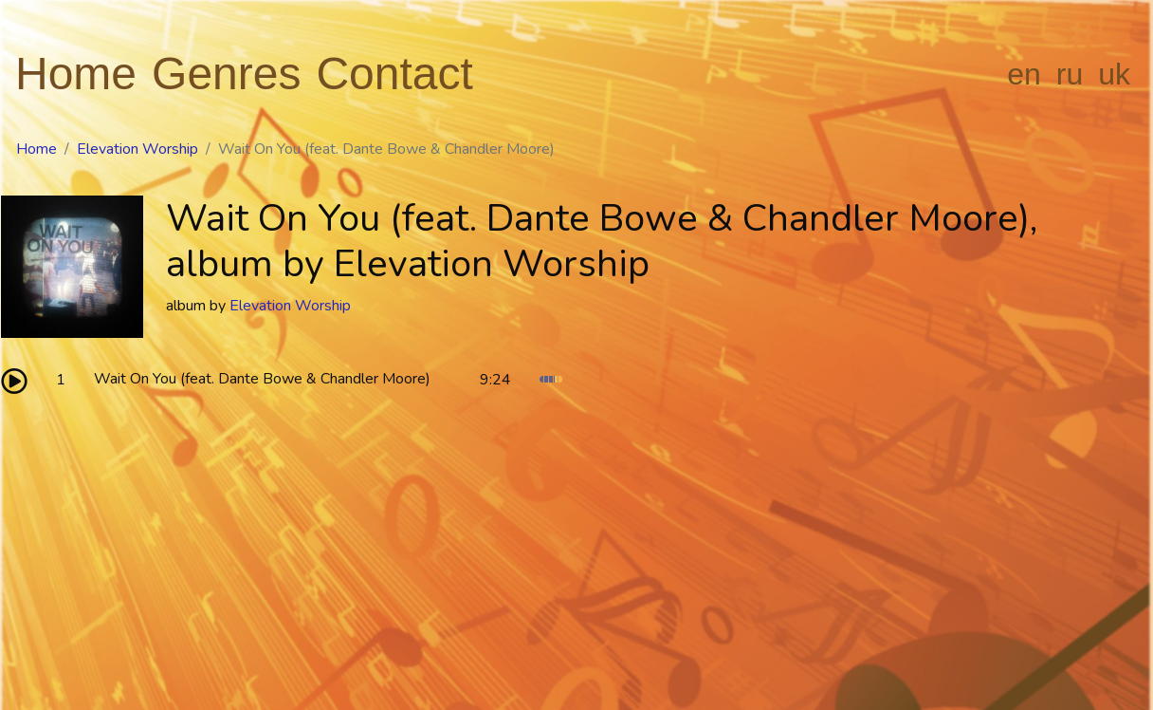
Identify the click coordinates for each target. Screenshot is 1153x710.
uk (1114, 74)
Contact (394, 73)
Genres (226, 73)
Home (76, 73)
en (1024, 74)
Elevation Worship (137, 149)
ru (1069, 74)
